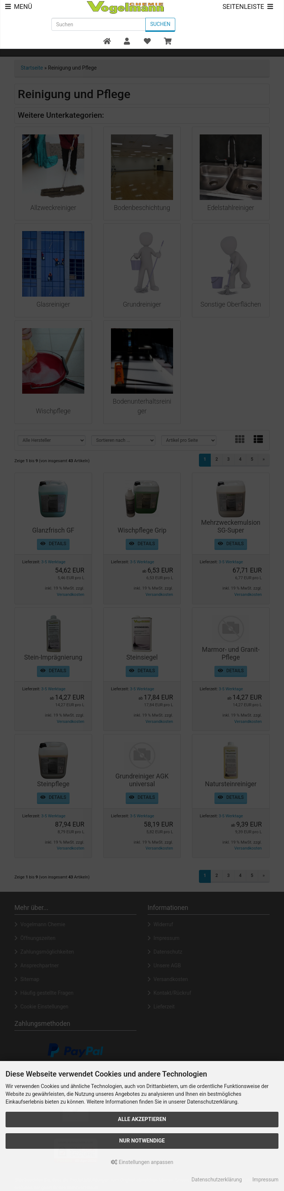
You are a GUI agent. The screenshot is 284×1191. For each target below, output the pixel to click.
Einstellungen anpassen (142, 1162)
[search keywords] (98, 24)
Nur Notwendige (142, 1141)
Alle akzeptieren (142, 1119)
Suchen (160, 24)
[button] (127, 42)
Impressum (265, 1179)
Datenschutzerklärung (217, 1179)
